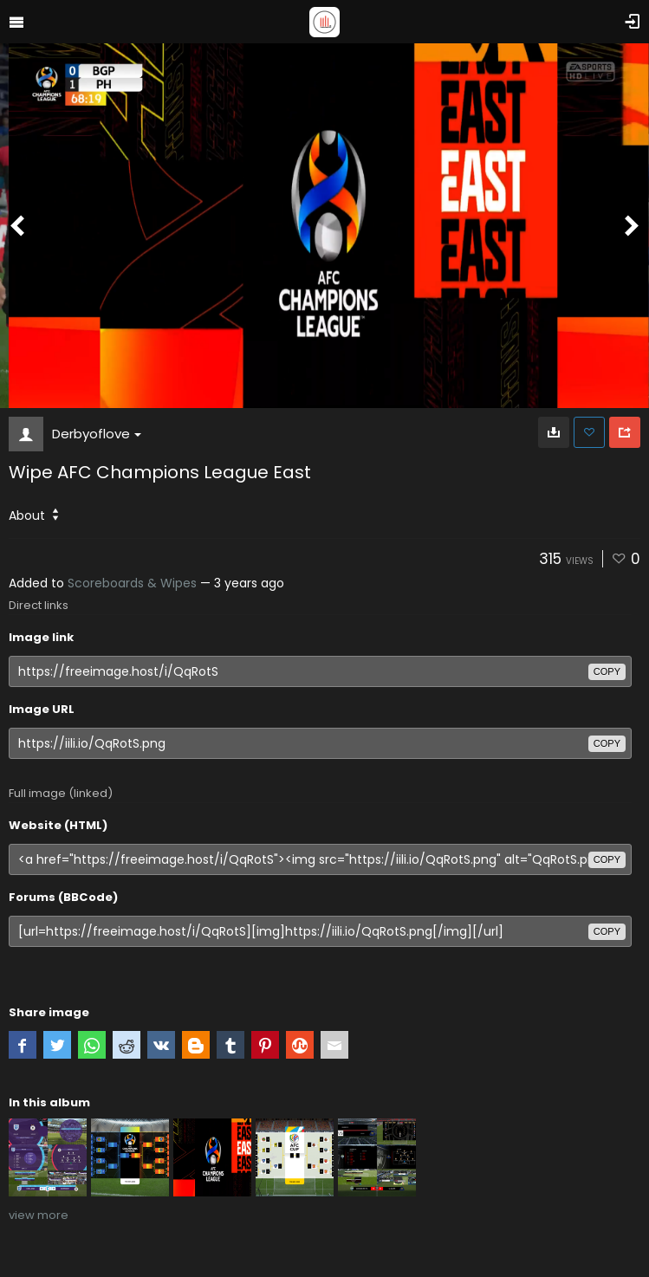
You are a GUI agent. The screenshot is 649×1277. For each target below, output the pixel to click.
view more (38, 1215)
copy (607, 671)
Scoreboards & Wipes (132, 583)
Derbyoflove (96, 434)
